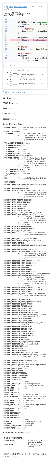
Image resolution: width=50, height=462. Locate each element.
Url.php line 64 (21, 70)
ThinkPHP (6, 454)
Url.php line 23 (18, 77)
